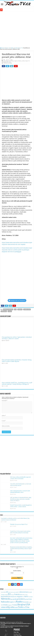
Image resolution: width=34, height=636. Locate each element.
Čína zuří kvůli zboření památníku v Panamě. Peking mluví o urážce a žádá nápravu (16, 337)
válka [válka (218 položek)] (12, 584)
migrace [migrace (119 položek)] (19, 573)
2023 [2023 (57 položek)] (4, 568)
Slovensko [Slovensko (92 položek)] (26, 579)
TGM (4, 59)
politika (23, 60)
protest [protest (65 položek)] (26, 576)
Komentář (4, 377)
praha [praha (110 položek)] (15, 576)
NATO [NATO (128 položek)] (26, 573)
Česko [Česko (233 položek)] (20, 584)
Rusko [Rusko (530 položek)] (19, 578)
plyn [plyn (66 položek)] (12, 576)
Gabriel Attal (27, 286)
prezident (4, 288)
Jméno (4, 392)
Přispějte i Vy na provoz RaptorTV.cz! (18, 501)
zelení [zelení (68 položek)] (16, 584)
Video (12, 48)
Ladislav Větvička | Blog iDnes (7, 630)
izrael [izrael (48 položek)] (26, 571)
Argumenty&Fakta (4, 624)
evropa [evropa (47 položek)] (12, 571)
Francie (20, 286)
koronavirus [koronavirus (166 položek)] (5, 573)
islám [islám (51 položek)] (21, 571)
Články (12, 60)
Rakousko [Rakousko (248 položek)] (5, 578)
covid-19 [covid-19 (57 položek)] (17, 568)
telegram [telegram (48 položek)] (10, 581)
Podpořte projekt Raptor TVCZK (17, 544)
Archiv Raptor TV (18, 48)
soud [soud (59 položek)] (30, 578)
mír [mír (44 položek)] (23, 573)
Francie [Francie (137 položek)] (17, 571)
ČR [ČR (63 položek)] (24, 584)
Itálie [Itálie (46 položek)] (23, 571)
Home (2, 48)
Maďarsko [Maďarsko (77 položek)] (13, 573)
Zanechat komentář (7, 63)
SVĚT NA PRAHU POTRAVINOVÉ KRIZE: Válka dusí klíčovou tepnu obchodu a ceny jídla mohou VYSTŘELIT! (20, 476)
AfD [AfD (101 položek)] (7, 569)
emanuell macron (8, 286)
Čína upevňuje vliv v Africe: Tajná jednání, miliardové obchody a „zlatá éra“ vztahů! (17, 314)
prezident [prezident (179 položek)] (21, 576)
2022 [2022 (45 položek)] (2, 568)
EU (15, 286)
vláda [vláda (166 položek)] (3, 584)
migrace (16, 60)
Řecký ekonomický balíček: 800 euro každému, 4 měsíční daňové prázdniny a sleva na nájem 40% (21, 525)
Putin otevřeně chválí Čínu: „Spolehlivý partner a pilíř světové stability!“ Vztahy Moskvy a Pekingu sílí (17, 360)
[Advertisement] (17, 29)
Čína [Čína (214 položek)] (27, 584)
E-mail (4, 397)
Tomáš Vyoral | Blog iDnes (6, 627)
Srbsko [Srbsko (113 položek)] (5, 581)
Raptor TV (7, 48)
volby (10, 62)
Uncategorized (5, 62)
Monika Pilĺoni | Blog (5, 632)
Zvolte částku (17, 547)
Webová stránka (6, 402)
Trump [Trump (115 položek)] (14, 581)
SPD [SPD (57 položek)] (2, 581)
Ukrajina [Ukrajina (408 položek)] (21, 581)
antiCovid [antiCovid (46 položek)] (10, 568)
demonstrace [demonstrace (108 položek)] (24, 569)
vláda (9, 288)
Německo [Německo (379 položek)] (5, 575)
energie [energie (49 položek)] (6, 571)
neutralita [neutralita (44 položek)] (30, 573)
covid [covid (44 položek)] (14, 568)
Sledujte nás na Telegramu (16, 277)
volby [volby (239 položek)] (7, 584)
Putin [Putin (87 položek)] (30, 576)
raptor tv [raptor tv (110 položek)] (13, 579)
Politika (19, 60)
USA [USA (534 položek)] (28, 581)
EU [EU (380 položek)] (9, 571)
